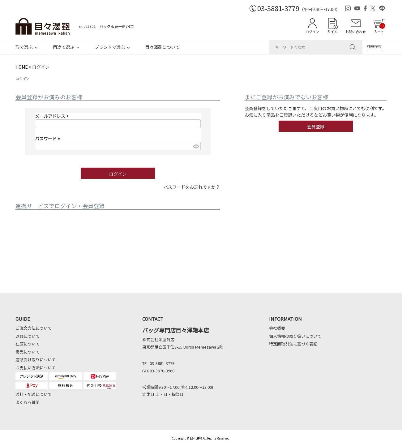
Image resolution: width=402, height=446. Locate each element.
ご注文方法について (33, 328)
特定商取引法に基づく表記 (293, 344)
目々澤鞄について (162, 47)
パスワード (48, 138)
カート (379, 28)
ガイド (332, 31)
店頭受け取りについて (35, 359)
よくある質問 (27, 402)
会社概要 (277, 328)
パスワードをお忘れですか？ (192, 187)
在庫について (27, 344)
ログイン (312, 31)
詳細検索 (374, 46)
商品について (27, 352)
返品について (27, 336)
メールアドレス (53, 116)
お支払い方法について (35, 368)
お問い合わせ (355, 31)
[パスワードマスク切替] (195, 146)
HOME (21, 67)
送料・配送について (33, 394)
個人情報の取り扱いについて (295, 336)
